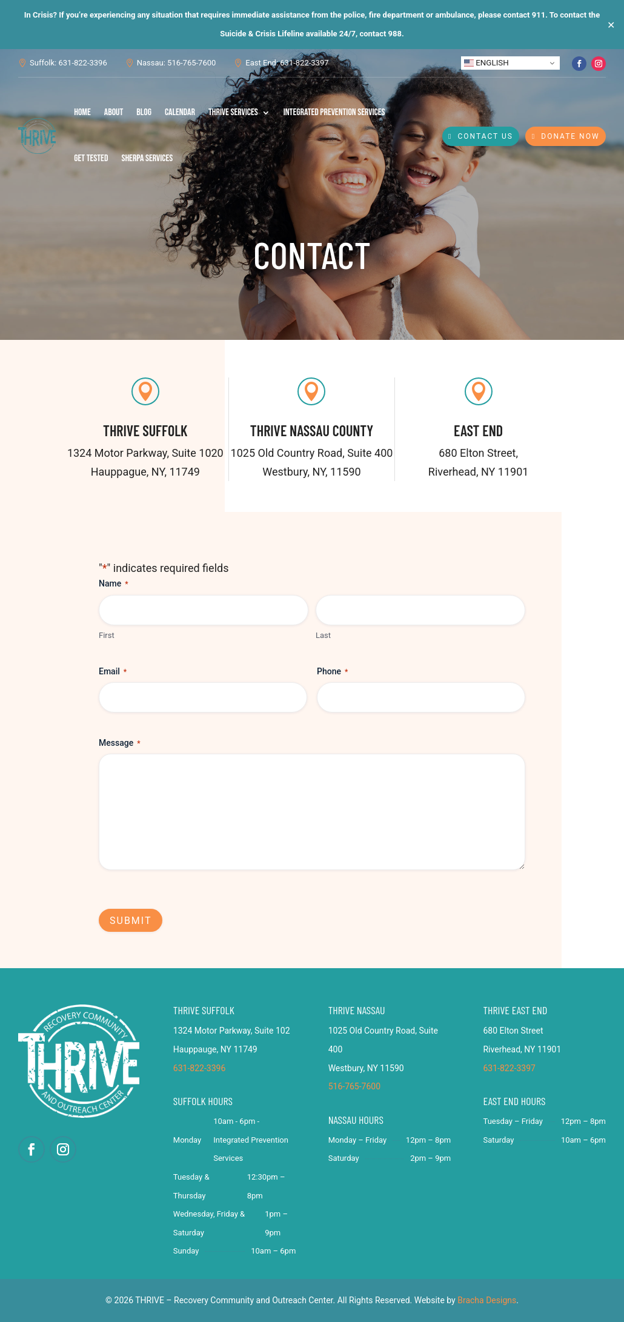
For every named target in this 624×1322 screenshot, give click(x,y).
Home (82, 112)
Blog (143, 112)
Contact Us (485, 136)
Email (113, 671)
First (107, 635)
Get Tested (91, 158)
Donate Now (570, 136)
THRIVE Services (233, 112)
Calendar (180, 112)
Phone (332, 671)
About (114, 112)
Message (119, 743)
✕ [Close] (611, 24)
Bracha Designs (486, 1300)
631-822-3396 (199, 1068)
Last (323, 635)
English (486, 63)
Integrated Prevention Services (334, 112)
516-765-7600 (354, 1086)
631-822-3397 (509, 1068)
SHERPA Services (147, 158)
